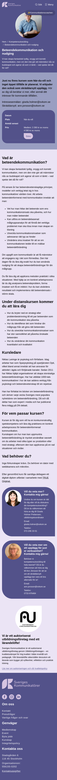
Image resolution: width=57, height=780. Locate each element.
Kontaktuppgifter (11, 771)
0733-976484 (30, 593)
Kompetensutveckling (18, 42)
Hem (4, 42)
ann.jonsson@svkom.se (34, 587)
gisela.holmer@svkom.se (35, 524)
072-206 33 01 (30, 531)
